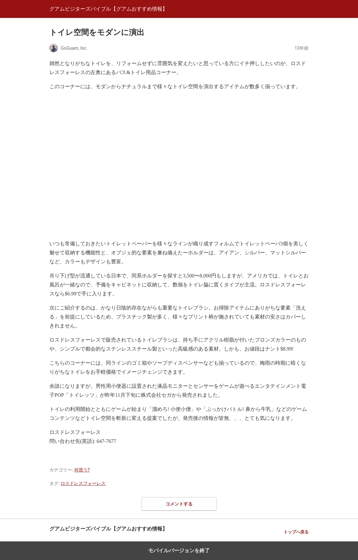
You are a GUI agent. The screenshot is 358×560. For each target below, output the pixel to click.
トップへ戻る (296, 532)
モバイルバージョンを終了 (179, 550)
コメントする (179, 503)
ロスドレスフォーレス (83, 483)
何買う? (82, 469)
